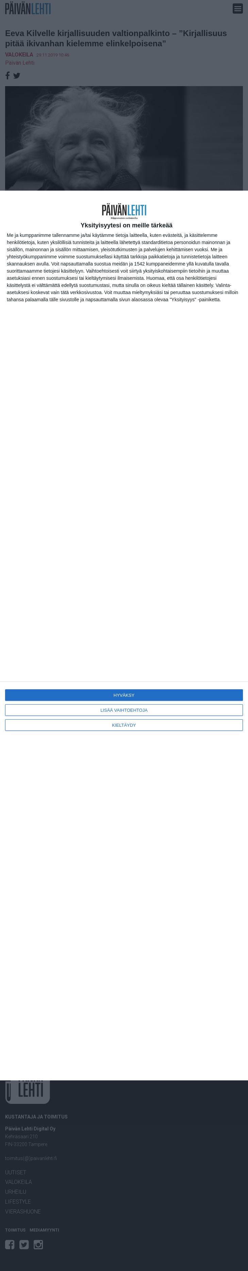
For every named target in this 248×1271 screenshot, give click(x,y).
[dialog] (124, 635)
